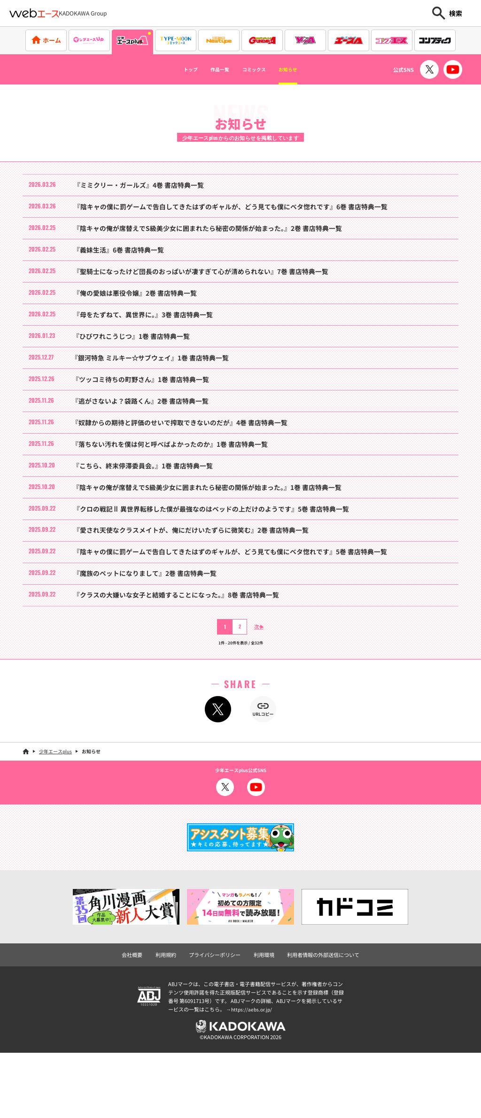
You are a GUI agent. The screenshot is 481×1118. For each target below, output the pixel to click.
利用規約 (171, 1022)
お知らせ (305, 69)
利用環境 (263, 1022)
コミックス (258, 69)
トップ (172, 69)
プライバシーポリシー (217, 1022)
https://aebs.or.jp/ (252, 1076)
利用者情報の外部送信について (318, 1022)
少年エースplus (55, 819)
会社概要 (139, 1022)
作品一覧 (211, 69)
